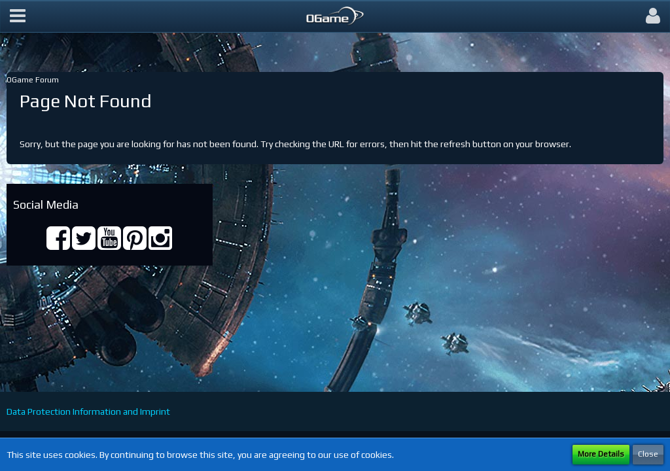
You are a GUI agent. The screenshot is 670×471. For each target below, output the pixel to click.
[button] (18, 16)
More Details (601, 454)
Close (648, 454)
